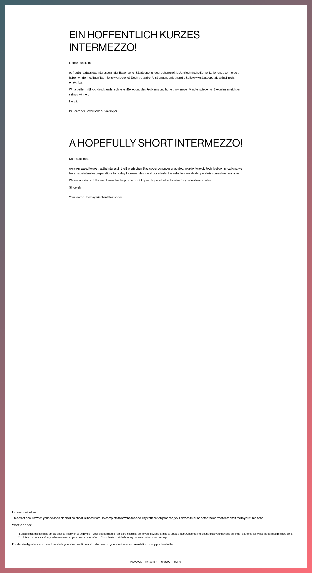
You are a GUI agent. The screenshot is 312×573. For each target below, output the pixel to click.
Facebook (136, 561)
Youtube (165, 561)
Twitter (178, 561)
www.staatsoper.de (206, 77)
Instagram (151, 561)
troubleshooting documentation (133, 537)
